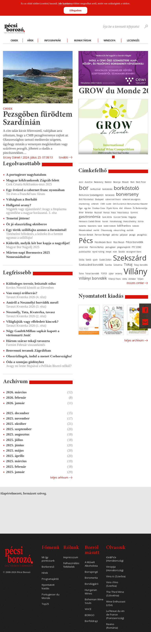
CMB (102, 203)
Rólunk (71, 547)
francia (106, 212)
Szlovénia (117, 264)
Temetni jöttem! (18, 218)
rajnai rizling (98, 251)
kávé (100, 226)
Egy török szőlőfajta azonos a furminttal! (36, 230)
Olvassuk (115, 547)
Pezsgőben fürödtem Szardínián (38, 119)
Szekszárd (129, 258)
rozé (115, 251)
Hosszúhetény (129, 221)
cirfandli (95, 203)
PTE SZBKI (136, 247)
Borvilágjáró (92, 584)
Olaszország (106, 230)
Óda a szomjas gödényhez (25, 362)
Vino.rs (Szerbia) (115, 576)
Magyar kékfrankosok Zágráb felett (32, 180)
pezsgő (132, 234)
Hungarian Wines (91, 591)
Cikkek (14, 40)
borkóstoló (126, 187)
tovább (63, 157)
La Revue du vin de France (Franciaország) (115, 614)
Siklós (81, 259)
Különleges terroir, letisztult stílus (31, 284)
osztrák (130, 230)
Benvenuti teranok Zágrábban (28, 350)
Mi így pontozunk (48, 559)
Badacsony (98, 182)
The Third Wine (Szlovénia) (115, 593)
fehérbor (89, 212)
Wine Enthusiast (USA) (115, 603)
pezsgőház (142, 234)
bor (84, 188)
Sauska (121, 251)
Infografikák (52, 40)
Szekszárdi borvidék (91, 264)
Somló (88, 259)
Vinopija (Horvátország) (114, 568)
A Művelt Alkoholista (91, 564)
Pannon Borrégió (102, 234)
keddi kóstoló (110, 226)
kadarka (82, 226)
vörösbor (132, 278)
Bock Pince (141, 182)
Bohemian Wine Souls (94, 601)
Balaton (108, 182)
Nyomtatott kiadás (48, 586)
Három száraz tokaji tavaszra (28, 341)
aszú (81, 182)
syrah (95, 259)
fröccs (113, 212)
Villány (135, 271)
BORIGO (89, 615)
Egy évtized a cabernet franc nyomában (35, 190)
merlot (96, 230)
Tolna (81, 273)
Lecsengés (133, 40)
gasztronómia (89, 216)
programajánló (123, 247)
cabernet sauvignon (131, 199)
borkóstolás (107, 189)
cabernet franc (113, 199)
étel (121, 208)
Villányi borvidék (93, 278)
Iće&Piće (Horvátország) (114, 559)
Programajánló (50, 579)
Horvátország (116, 221)
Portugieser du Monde (50, 596)
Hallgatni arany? (18, 205)
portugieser (110, 247)
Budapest (99, 199)
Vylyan (140, 278)
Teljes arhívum (59, 477)
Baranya (117, 182)
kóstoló (136, 226)
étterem (127, 208)
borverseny (127, 194)
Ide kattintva (65, 3)
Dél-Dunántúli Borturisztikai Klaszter (130, 203)
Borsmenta (91, 577)
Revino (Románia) (112, 626)
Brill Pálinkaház (86, 199)
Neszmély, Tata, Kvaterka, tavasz (30, 312)
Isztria (141, 221)
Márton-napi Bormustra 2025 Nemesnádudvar (28, 254)
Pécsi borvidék (134, 242)
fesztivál (98, 212)
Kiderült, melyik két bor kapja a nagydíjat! (38, 243)
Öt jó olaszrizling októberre (26, 224)
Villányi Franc (114, 278)
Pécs (86, 240)
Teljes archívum (134, 340)
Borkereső (48, 566)
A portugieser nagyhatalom (26, 174)
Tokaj (128, 264)
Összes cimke (135, 283)
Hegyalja (132, 217)
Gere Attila (107, 217)
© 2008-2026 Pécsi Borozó (16, 572)
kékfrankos (124, 225)
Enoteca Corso (98, 208)
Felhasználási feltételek (71, 565)
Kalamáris (92, 226)
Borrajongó (91, 572)
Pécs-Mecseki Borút (103, 242)
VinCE (88, 609)
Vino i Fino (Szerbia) (112, 584)
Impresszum (70, 557)
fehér (81, 212)
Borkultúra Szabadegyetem (91, 195)
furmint (134, 212)
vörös (124, 278)
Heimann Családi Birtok (90, 221)
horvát (105, 221)
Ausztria (88, 182)
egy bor (87, 208)
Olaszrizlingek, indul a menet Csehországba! (39, 356)
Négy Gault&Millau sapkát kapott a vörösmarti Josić (32, 333)
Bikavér (125, 182)
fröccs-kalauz (123, 212)
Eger (81, 208)
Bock (132, 182)
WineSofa (109, 40)
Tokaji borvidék (141, 264)
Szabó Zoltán (105, 259)
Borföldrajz (91, 621)
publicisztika (85, 251)
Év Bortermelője (140, 208)
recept (108, 251)
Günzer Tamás (120, 217)
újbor (111, 273)
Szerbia (108, 264)
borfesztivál (95, 189)
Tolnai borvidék (92, 273)
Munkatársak (82, 40)
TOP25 (104, 273)
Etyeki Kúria (112, 208)
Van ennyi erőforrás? (21, 293)
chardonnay (84, 203)
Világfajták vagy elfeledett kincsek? (32, 321)
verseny (118, 273)
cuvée (108, 203)
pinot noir (83, 247)
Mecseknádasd (85, 230)
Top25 (45, 604)
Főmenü (50, 547)
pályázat (124, 234)
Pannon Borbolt (86, 234)
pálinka (114, 234)
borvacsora (109, 195)
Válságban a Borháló (21, 199)
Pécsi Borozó (118, 242)
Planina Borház (97, 247)
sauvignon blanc (133, 251)
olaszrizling (119, 230)
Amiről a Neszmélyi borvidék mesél (32, 302)
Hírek (30, 40)
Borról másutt (92, 550)
